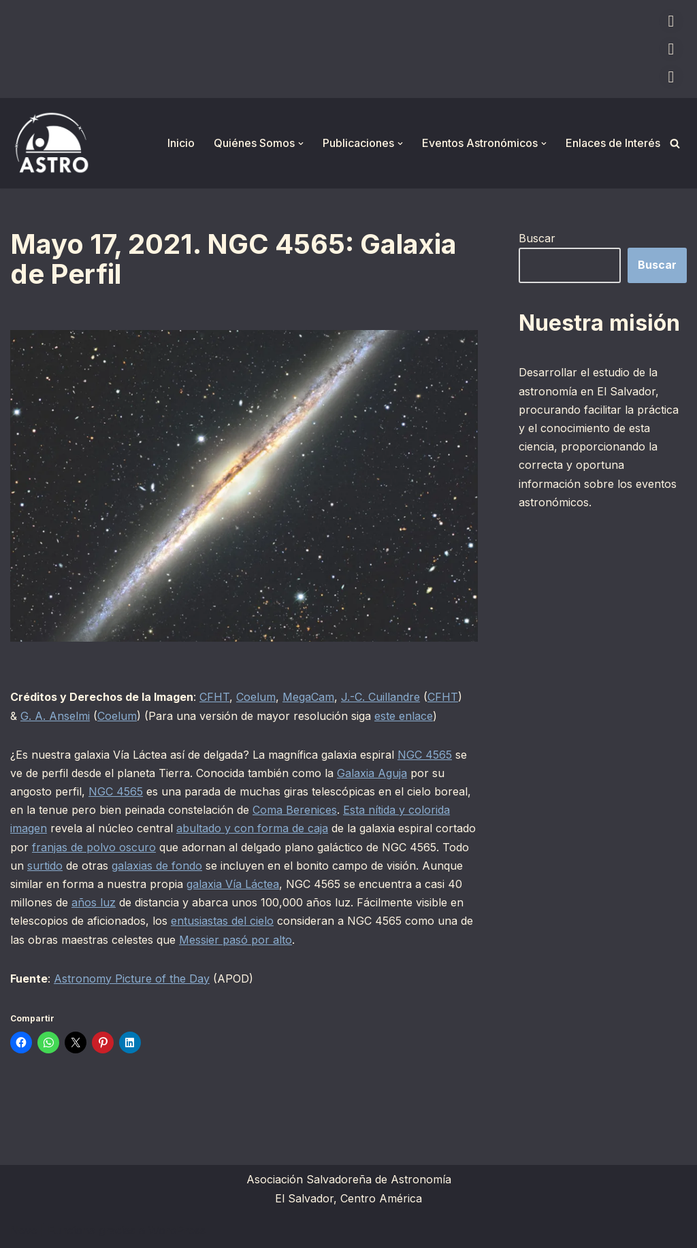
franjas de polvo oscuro (94, 847)
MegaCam (308, 697)
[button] (301, 143)
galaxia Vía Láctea (233, 884)
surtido (45, 865)
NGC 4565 (425, 754)
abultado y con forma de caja (252, 828)
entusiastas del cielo (222, 920)
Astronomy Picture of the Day (132, 978)
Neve (23, 1230)
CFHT (214, 697)
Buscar (537, 238)
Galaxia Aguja (372, 773)
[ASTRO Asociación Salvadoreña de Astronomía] (51, 143)
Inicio (181, 143)
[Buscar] (675, 143)
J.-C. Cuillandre (380, 697)
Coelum (256, 697)
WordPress (177, 1230)
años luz (93, 902)
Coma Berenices (295, 810)
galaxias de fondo (157, 865)
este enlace (403, 716)
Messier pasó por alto (235, 940)
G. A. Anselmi (55, 716)
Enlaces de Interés (613, 143)
